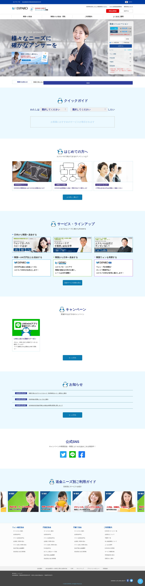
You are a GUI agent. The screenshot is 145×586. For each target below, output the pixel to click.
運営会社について (128, 6)
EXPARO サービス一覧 (111, 530)
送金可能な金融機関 (18, 547)
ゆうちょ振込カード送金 (50, 551)
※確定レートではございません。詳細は (120, 33)
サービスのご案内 (18, 530)
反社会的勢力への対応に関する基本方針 (56, 568)
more (129, 81)
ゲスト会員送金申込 (18, 537)
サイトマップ (80, 568)
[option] (89, 501)
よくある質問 (108, 544)
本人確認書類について (111, 541)
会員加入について (109, 534)
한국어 (130, 1)
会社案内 (39, 568)
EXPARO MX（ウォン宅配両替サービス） (96, 6)
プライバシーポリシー (93, 568)
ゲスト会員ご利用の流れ (20, 544)
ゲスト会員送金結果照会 (116, 6)
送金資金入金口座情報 (19, 551)
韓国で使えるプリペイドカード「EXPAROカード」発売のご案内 (54, 81)
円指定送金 (125, 42)
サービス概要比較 (109, 551)
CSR (72, 568)
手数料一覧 (108, 537)
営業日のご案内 (109, 558)
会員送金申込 (17, 534)
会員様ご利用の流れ (18, 541)
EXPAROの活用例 (109, 547)
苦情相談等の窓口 (109, 554)
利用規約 (105, 568)
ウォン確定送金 (114, 42)
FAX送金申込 (47, 547)
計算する (120, 45)
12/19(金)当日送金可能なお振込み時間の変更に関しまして (46, 405)
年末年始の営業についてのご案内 (38, 399)
